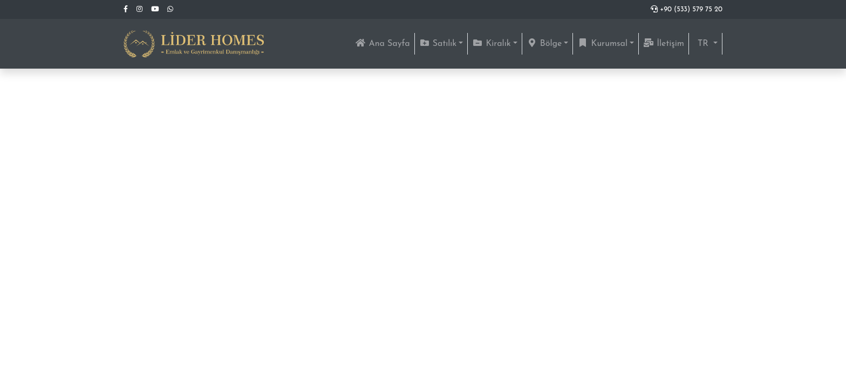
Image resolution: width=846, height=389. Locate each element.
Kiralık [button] (491, 43)
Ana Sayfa (384, 42)
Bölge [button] (544, 43)
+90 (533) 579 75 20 (686, 9)
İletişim (663, 43)
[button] (705, 44)
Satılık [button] (438, 43)
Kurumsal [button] (602, 43)
